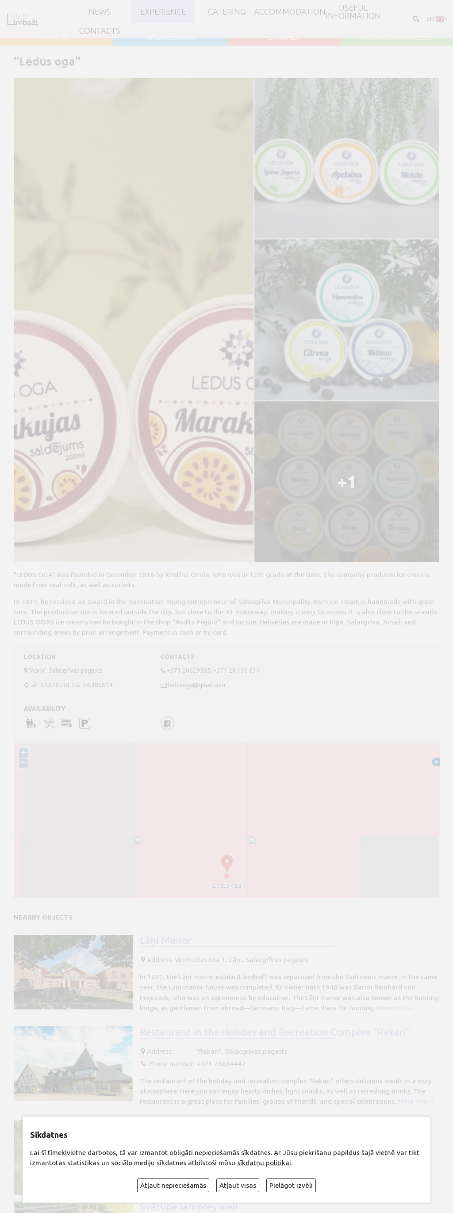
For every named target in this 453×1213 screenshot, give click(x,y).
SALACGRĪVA (170, 37)
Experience (163, 11)
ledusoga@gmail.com (196, 685)
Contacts (99, 31)
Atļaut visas (237, 1185)
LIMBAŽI (283, 37)
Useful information (353, 12)
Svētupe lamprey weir (189, 1206)
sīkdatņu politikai (264, 1163)
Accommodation (290, 11)
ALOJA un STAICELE (396, 37)
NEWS (99, 11)
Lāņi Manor (166, 940)
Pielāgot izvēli (291, 1185)
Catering (226, 11)
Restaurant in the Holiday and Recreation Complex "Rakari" (275, 1031)
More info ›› (394, 1008)
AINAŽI (57, 37)
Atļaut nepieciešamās (173, 1185)
